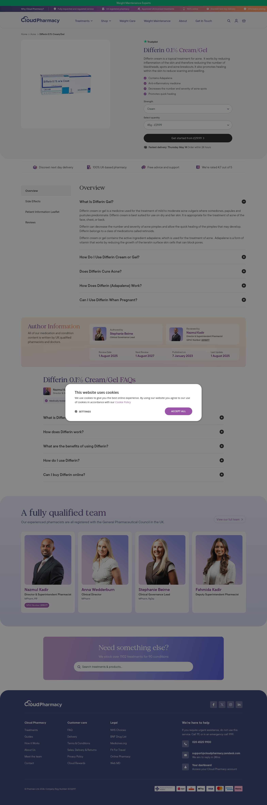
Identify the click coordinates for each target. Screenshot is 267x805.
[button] (83, 411)
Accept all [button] (178, 411)
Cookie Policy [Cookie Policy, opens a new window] (123, 402)
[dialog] (133, 402)
